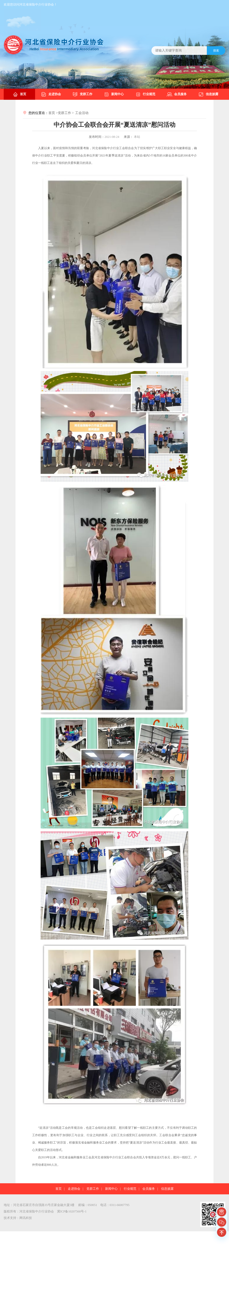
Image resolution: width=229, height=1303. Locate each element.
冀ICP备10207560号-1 (72, 1211)
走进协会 (51, 94)
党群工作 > (66, 113)
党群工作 (82, 94)
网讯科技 (25, 1218)
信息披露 (208, 94)
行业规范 (145, 94)
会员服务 (177, 94)
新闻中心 (114, 94)
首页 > (53, 113)
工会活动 (81, 113)
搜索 (216, 50)
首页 (19, 94)
